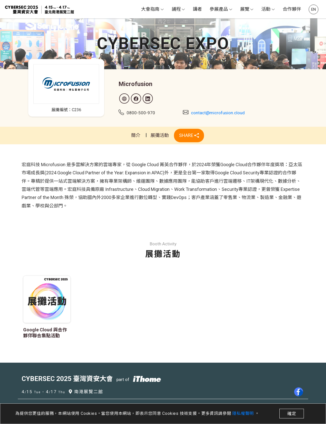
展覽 (244, 9)
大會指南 (150, 9)
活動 (265, 9)
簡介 (135, 135)
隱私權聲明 (243, 413)
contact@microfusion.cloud (218, 112)
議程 (176, 9)
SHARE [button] (189, 135)
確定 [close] (291, 413)
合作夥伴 (292, 9)
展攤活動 (160, 135)
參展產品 (219, 9)
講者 (197, 9)
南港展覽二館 (86, 391)
